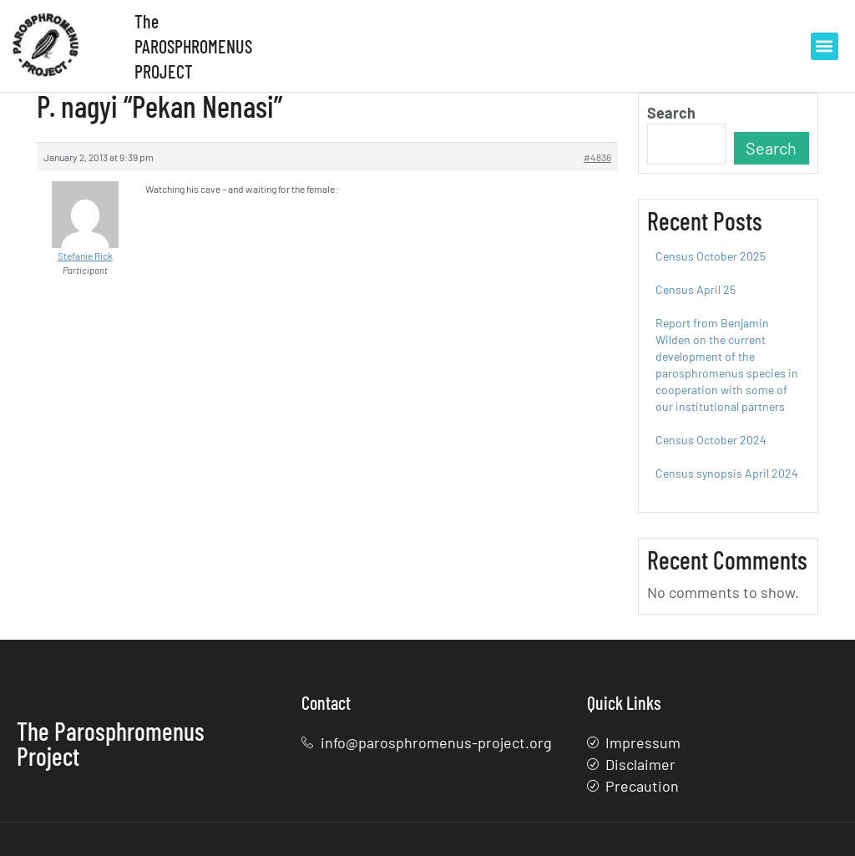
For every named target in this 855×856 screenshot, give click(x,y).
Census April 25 (695, 289)
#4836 (597, 157)
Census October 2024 (710, 440)
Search (671, 113)
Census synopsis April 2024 (726, 473)
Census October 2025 (710, 256)
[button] (824, 46)
